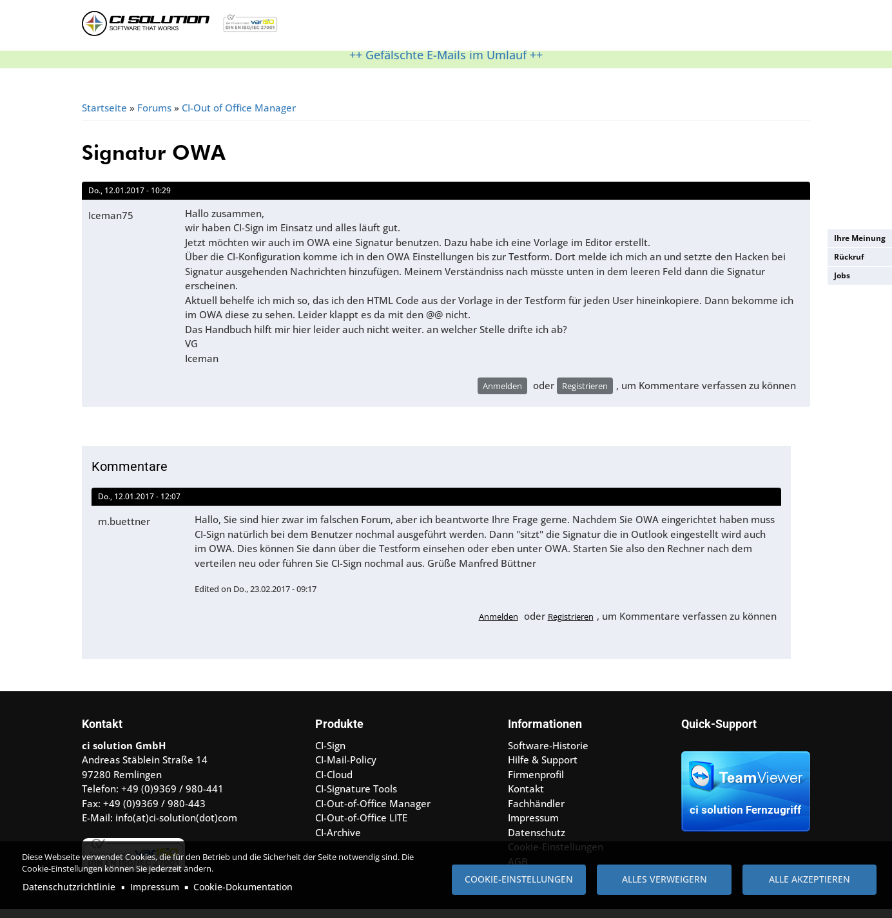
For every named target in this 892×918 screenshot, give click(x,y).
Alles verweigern (664, 879)
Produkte (364, 28)
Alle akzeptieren (809, 879)
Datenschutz (536, 840)
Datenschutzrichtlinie (69, 887)
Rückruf (849, 256)
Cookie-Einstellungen (519, 879)
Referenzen (510, 28)
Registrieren (585, 394)
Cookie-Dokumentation (243, 887)
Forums (154, 116)
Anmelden (502, 394)
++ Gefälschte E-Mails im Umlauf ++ (446, 63)
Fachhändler (536, 811)
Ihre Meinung (860, 238)
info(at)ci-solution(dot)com (176, 825)
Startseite (104, 116)
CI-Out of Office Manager (239, 116)
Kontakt (565, 28)
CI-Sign (330, 753)
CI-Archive (338, 840)
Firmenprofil (536, 782)
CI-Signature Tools (356, 796)
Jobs (842, 275)
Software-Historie (548, 753)
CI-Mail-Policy (345, 767)
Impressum (154, 887)
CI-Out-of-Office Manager (373, 811)
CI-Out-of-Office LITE (361, 825)
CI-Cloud (334, 782)
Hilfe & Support (438, 28)
